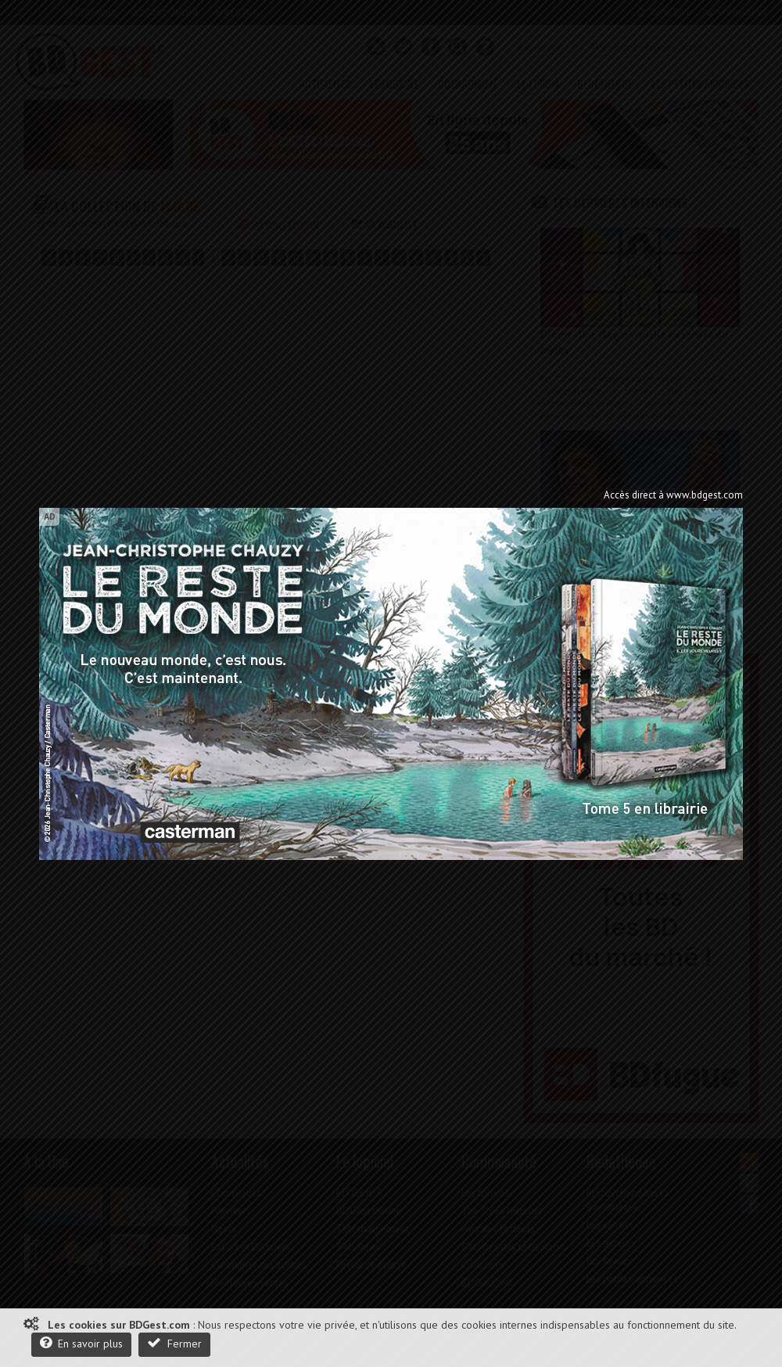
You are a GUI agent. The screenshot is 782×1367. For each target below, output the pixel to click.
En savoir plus (81, 1343)
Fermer (174, 1343)
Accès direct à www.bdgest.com (673, 495)
